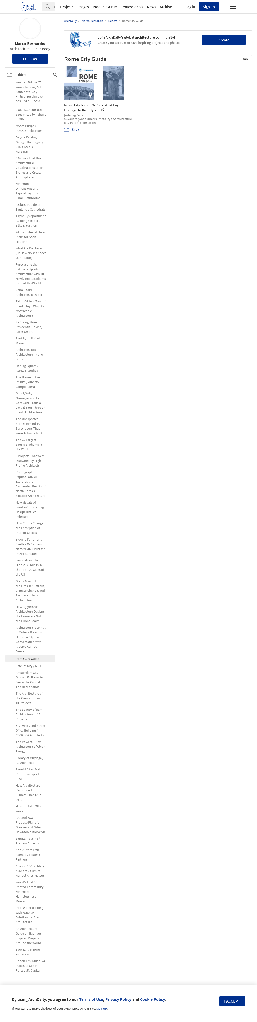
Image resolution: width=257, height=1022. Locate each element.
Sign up (209, 6)
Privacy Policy (118, 999)
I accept (232, 1001)
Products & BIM (105, 7)
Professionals (132, 7)
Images (83, 7)
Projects (66, 7)
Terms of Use (91, 999)
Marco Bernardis (30, 43)
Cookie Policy (152, 999)
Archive (166, 7)
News (151, 7)
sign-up (101, 1008)
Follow (30, 58)
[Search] (54, 6)
